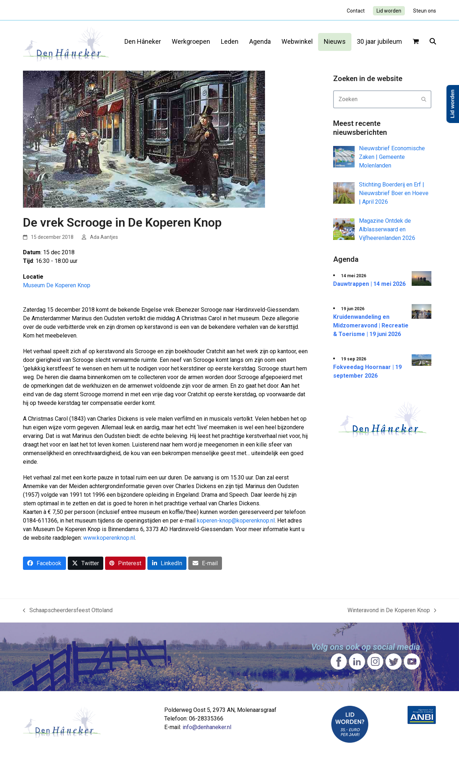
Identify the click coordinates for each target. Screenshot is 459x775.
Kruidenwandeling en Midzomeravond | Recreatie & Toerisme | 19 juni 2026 (370, 325)
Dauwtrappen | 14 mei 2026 (369, 283)
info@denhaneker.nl (207, 727)
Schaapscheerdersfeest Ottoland (68, 611)
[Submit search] (423, 99)
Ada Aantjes (104, 237)
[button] (415, 42)
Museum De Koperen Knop (56, 285)
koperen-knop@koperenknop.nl (236, 520)
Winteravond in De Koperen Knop (391, 611)
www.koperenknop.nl (109, 537)
